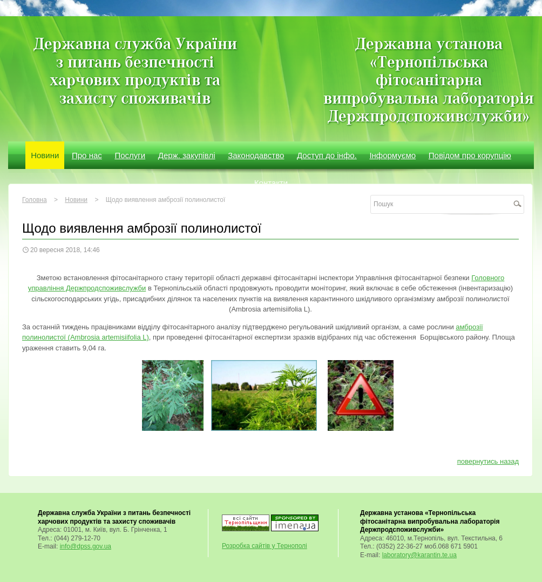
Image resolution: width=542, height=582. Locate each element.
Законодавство (256, 155)
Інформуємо (392, 155)
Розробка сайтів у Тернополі (264, 546)
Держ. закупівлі (186, 155)
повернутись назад (488, 461)
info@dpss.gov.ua (85, 546)
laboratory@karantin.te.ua (419, 555)
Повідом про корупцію (470, 155)
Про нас (87, 155)
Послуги (129, 155)
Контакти (271, 182)
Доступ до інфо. (327, 155)
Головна (34, 200)
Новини (45, 155)
